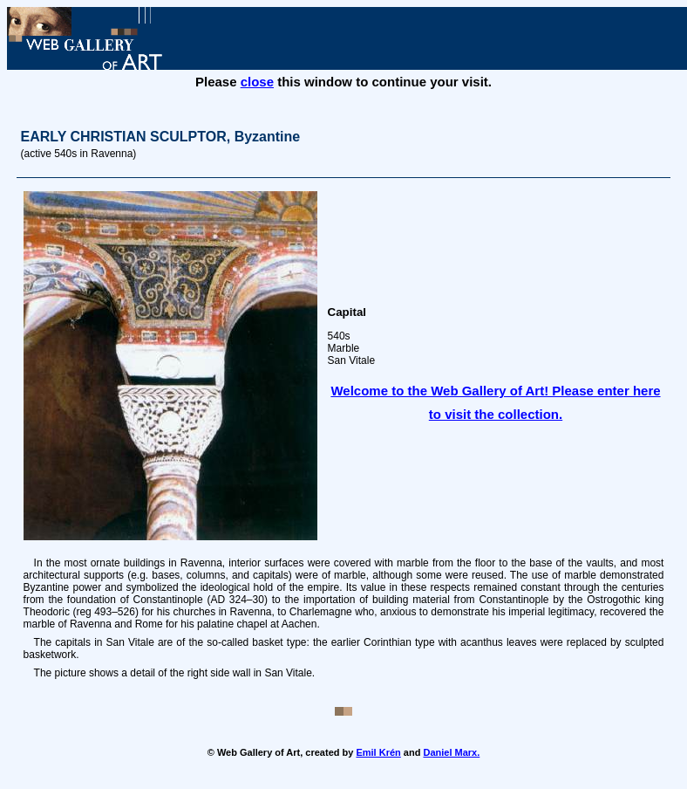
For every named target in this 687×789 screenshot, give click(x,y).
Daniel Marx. (451, 752)
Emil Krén (378, 752)
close (257, 81)
